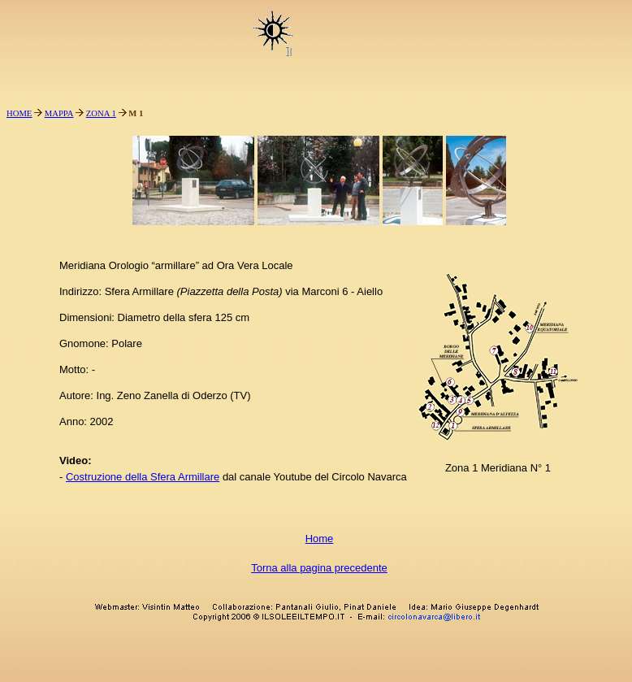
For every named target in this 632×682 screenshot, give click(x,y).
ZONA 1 (101, 113)
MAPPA (59, 113)
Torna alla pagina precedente (319, 568)
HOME (19, 113)
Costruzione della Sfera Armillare (142, 477)
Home (319, 538)
